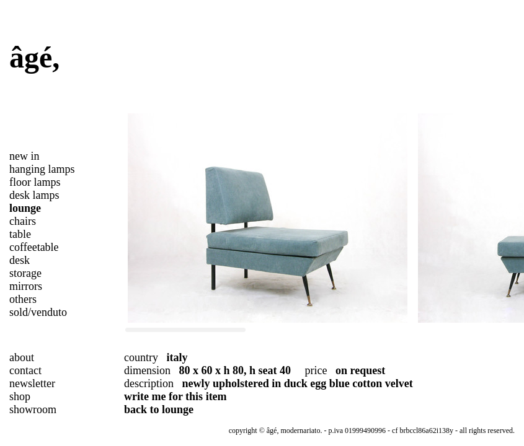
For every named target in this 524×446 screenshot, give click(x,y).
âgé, (34, 57)
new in (24, 156)
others (23, 299)
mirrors (25, 286)
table (20, 234)
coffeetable (34, 247)
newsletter (32, 383)
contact (25, 370)
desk (19, 260)
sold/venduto (38, 312)
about (21, 357)
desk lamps (34, 195)
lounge (25, 208)
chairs (22, 221)
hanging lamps (42, 169)
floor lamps (35, 182)
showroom (32, 409)
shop (19, 396)
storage (25, 273)
